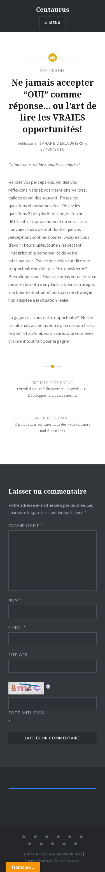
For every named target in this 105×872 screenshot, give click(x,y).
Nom (15, 600)
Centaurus (52, 9)
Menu (54, 23)
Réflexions (52, 70)
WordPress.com (67, 860)
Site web (17, 655)
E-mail (16, 627)
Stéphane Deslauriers (59, 143)
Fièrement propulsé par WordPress (51, 853)
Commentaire (25, 525)
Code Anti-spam (26, 712)
